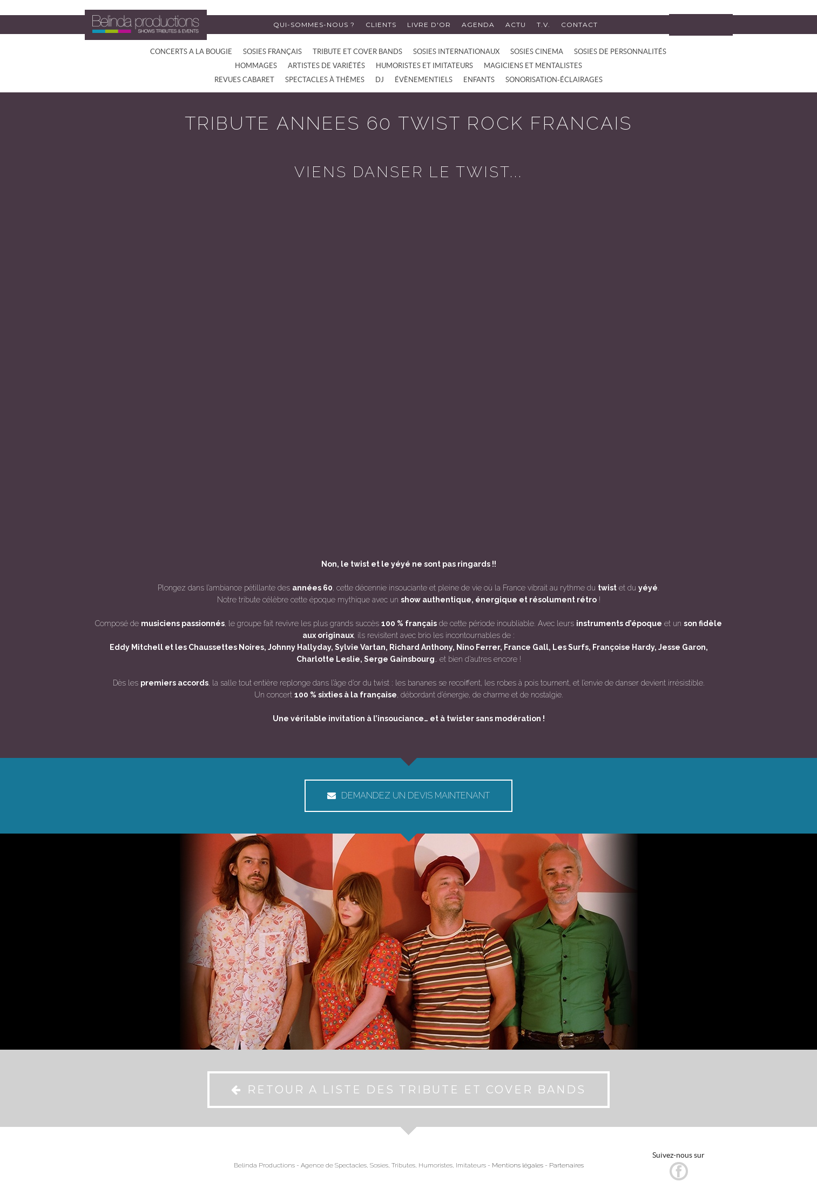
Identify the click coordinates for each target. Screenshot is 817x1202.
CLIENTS (381, 25)
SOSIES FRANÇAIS (272, 52)
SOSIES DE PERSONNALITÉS (620, 52)
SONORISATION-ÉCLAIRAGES (554, 80)
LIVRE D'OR (429, 25)
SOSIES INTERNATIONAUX (456, 52)
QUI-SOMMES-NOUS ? (314, 25)
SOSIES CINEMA (536, 52)
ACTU (515, 25)
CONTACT (579, 25)
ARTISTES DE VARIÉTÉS (326, 66)
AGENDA (478, 25)
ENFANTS (479, 80)
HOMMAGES (256, 66)
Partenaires (566, 1165)
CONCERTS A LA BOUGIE (191, 52)
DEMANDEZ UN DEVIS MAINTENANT (408, 795)
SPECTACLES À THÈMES (324, 80)
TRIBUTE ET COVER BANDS (357, 52)
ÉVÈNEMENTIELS (424, 80)
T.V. (543, 25)
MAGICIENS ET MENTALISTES (533, 66)
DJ (379, 80)
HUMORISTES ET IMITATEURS (424, 66)
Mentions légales (517, 1165)
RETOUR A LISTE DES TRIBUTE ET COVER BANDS (408, 1089)
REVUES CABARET (244, 80)
